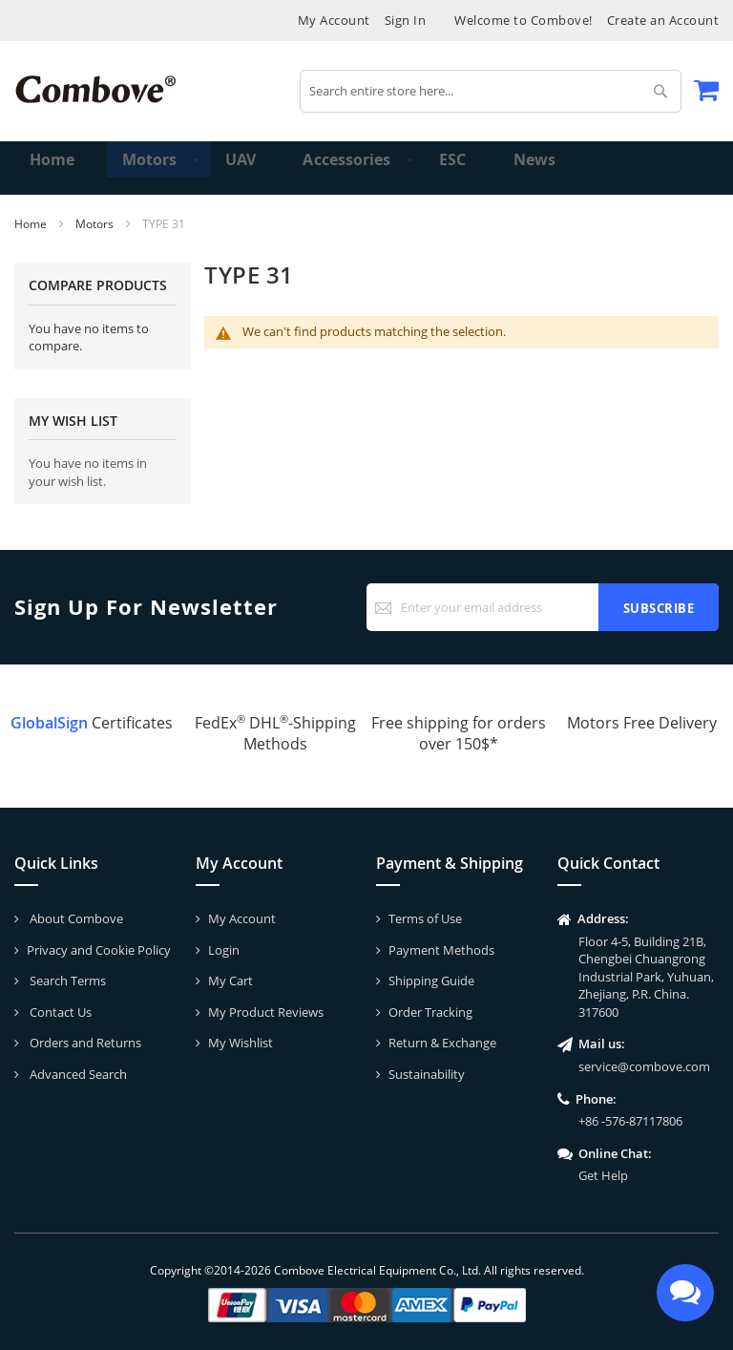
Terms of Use (425, 918)
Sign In (406, 20)
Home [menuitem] (53, 167)
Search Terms (66, 980)
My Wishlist (240, 1042)
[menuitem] (142, 168)
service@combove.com (644, 1066)
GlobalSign (49, 722)
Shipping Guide (431, 980)
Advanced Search (77, 1074)
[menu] (366, 168)
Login (224, 950)
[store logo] (95, 89)
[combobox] (490, 91)
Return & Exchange (442, 1042)
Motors (95, 224)
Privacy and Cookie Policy (99, 950)
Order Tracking (430, 1012)
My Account (334, 20)
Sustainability (426, 1074)
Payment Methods (441, 950)
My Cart (230, 980)
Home (32, 224)
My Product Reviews (266, 1012)
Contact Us (59, 1012)
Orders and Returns (84, 1042)
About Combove (75, 918)
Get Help (603, 1175)
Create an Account (663, 20)
